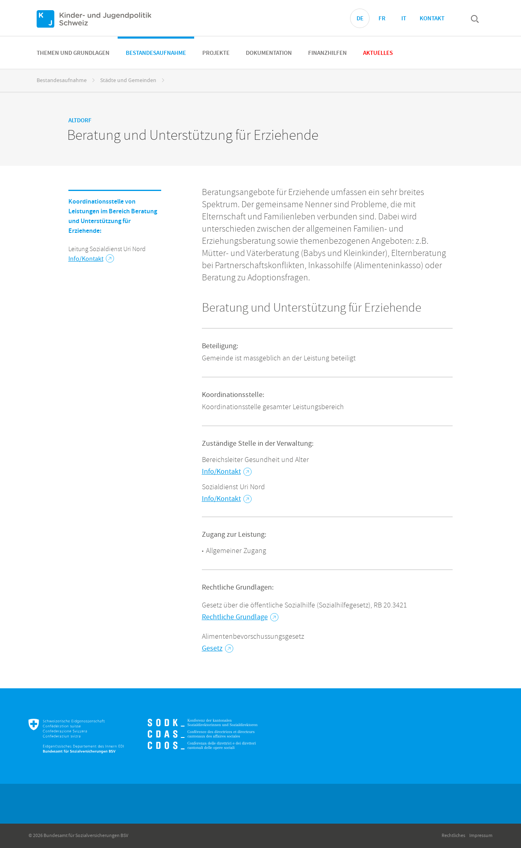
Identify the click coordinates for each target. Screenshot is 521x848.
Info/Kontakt (91, 259)
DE (360, 19)
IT (403, 19)
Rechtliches (453, 836)
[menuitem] (73, 53)
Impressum (481, 836)
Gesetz (217, 648)
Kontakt (432, 19)
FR (382, 19)
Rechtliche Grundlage (240, 617)
